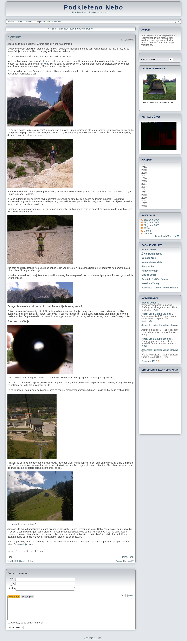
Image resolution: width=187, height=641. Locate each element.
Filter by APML (55, 22)
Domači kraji (148, 258)
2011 (144, 192)
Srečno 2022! (148, 249)
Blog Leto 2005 (151, 222)
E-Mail (9, 561)
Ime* (12, 578)
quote (130, 596)
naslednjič (22, 544)
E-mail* (12, 584)
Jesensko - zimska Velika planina (159, 287)
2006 (144, 206)
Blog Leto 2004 (151, 219)
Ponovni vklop (149, 270)
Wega (147, 228)
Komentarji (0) (129, 561)
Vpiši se (40, 22)
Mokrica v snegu (150, 283)
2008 (144, 201)
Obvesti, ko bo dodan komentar (27, 622)
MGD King (100, 639)
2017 (144, 176)
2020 (144, 167)
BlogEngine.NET (91, 637)
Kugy (46, 64)
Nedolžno (14, 36)
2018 (144, 173)
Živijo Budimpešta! (151, 254)
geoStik (148, 233)
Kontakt (29, 22)
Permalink (119, 561)
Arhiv (20, 22)
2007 (144, 203)
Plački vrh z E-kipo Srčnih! (156, 314)
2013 (144, 187)
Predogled (27, 596)
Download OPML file (167, 236)
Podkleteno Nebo (93, 7)
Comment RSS (150, 361)
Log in (175, 21)
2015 (144, 181)
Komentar (14, 596)
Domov (11, 22)
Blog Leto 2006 (151, 225)
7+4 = (12, 588)
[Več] (155, 309)
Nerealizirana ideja (151, 262)
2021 (144, 164)
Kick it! (15, 561)
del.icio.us (30, 561)
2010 (144, 195)
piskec (12, 40)
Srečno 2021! (148, 275)
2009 (144, 198)
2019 (144, 170)
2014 (144, 184)
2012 (144, 189)
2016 (144, 178)
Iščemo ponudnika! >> (81, 28)
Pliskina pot (148, 266)
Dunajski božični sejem (154, 279)
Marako (147, 231)
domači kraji (128, 557)
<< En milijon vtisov (58, 28)
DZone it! (22, 561)
